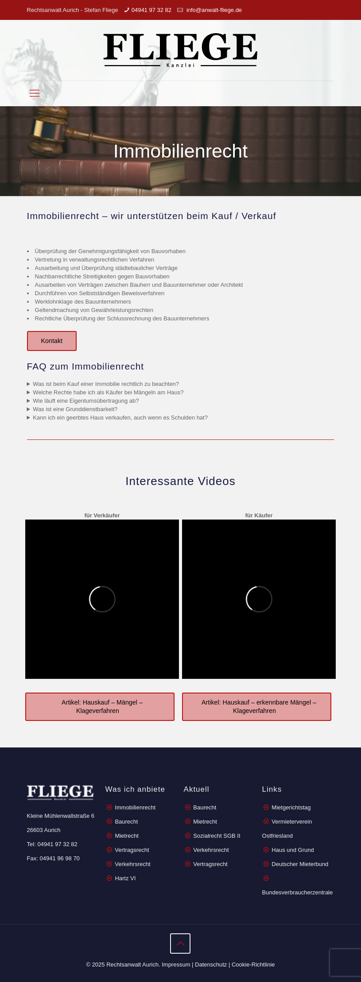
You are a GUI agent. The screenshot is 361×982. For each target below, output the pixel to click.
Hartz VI (125, 878)
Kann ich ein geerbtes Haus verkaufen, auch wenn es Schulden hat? (120, 417)
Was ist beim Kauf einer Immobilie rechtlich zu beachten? (106, 384)
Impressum (176, 964)
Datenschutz (211, 964)
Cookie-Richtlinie (253, 964)
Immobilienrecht (134, 807)
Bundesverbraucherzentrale (297, 892)
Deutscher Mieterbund (300, 864)
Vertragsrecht (131, 850)
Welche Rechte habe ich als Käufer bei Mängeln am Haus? (108, 392)
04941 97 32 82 (151, 10)
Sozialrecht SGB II (216, 835)
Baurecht (126, 821)
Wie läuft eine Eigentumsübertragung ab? (86, 400)
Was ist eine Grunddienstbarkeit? (75, 409)
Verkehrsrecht (132, 864)
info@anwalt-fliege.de (213, 10)
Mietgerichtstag (291, 807)
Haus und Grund (293, 850)
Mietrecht (126, 835)
